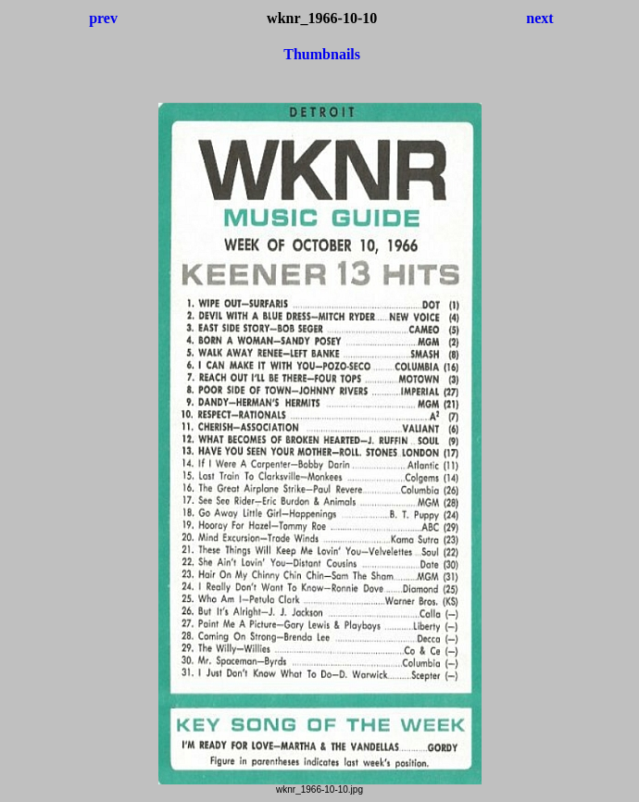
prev (103, 18)
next (539, 18)
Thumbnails (321, 54)
